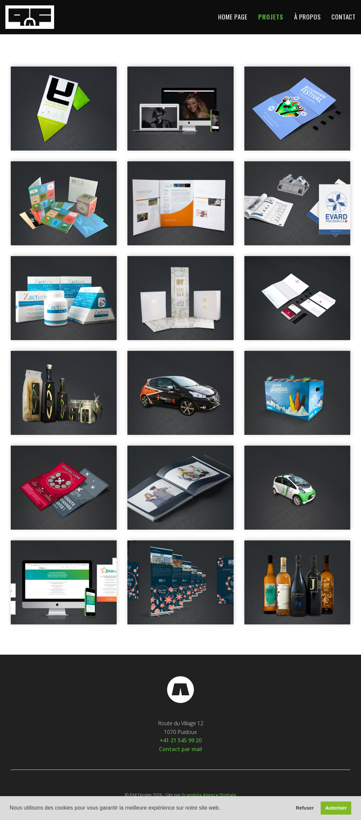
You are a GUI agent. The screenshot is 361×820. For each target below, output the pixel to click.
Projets (270, 17)
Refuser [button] (305, 808)
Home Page (232, 17)
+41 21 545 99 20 (181, 740)
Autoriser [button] (336, 808)
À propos (307, 17)
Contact (343, 17)
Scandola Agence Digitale (209, 795)
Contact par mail (180, 749)
